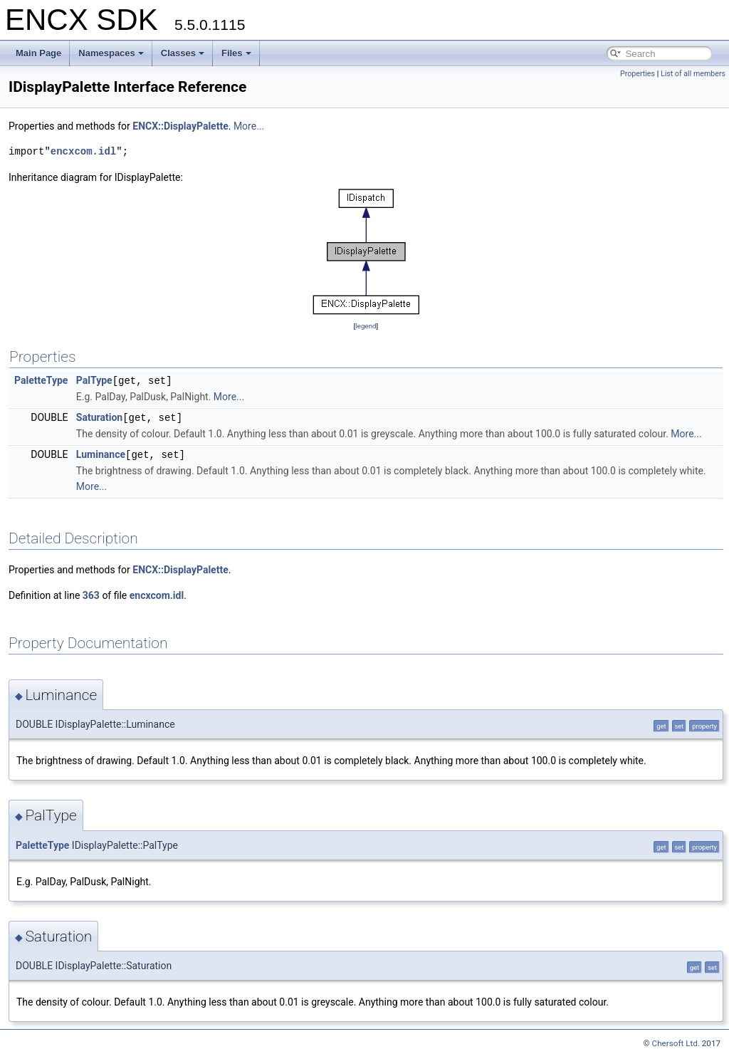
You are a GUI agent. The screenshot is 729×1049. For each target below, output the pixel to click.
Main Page (38, 53)
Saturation (99, 416)
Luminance (100, 453)
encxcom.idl (83, 151)
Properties (637, 73)
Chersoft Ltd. (676, 1041)
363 (91, 593)
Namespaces (111, 53)
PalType (94, 380)
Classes (182, 53)
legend (365, 326)
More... (249, 126)
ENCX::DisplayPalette (180, 126)
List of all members (693, 73)
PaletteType (41, 380)
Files (236, 53)
